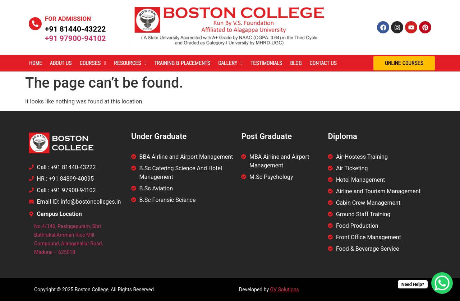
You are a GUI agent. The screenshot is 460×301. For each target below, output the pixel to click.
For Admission (68, 18)
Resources (130, 63)
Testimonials (266, 63)
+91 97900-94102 (75, 38)
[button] (92, 63)
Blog (296, 63)
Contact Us (323, 63)
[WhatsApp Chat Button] (442, 283)
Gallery (230, 63)
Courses (92, 63)
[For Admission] (35, 23)
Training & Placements (182, 63)
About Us (61, 63)
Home (35, 63)
